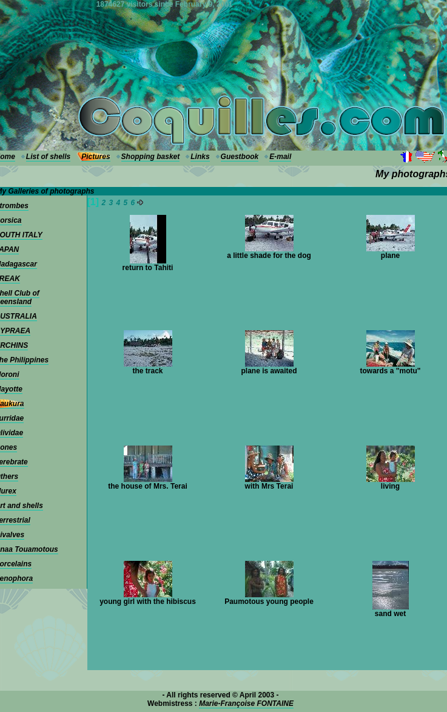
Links (199, 156)
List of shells (48, 156)
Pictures (95, 156)
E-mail (280, 156)
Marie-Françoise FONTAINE (246, 703)
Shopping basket (150, 156)
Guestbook (240, 156)
